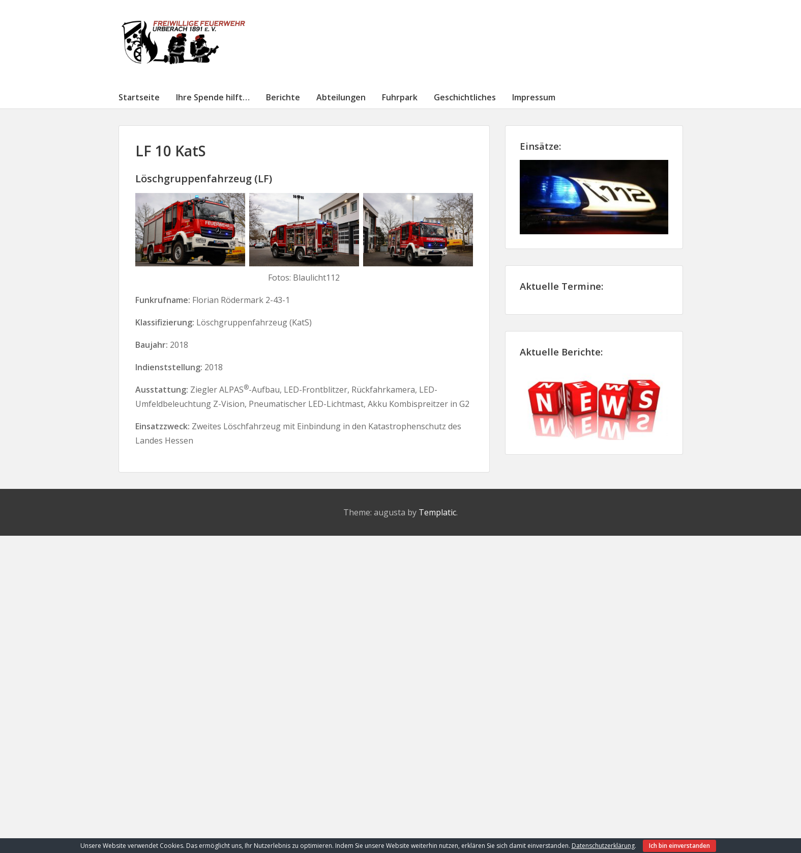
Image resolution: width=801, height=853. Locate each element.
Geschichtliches (465, 97)
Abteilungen (341, 97)
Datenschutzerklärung (603, 845)
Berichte (283, 97)
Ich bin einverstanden (679, 845)
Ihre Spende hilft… (213, 97)
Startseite (139, 97)
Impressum (533, 97)
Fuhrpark (400, 97)
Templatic (437, 512)
